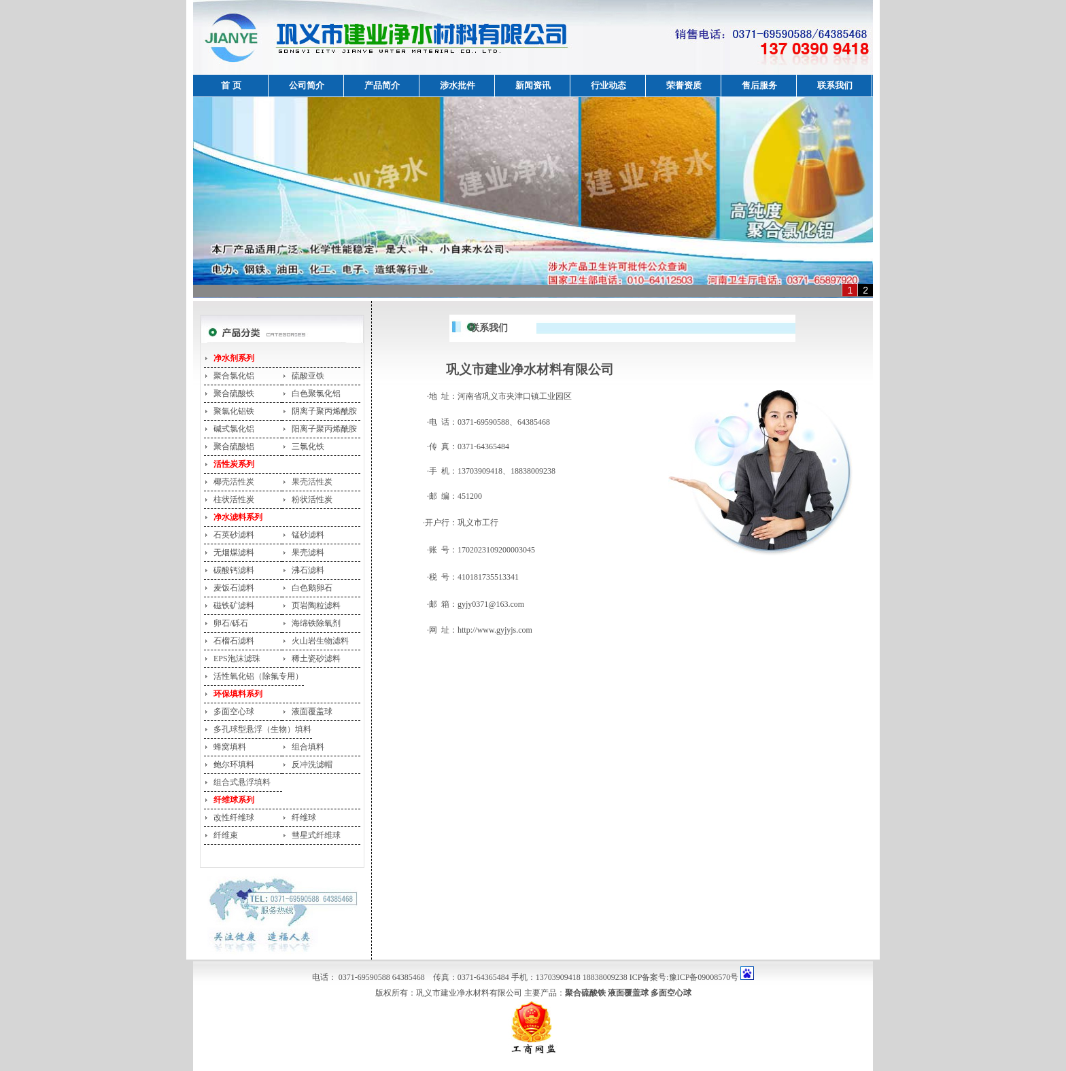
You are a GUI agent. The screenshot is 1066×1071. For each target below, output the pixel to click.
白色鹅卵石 (312, 588)
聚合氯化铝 (233, 376)
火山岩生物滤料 (320, 641)
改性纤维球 (233, 817)
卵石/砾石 (230, 623)
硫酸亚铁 (308, 376)
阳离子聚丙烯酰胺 (324, 429)
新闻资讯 (533, 85)
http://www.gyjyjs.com (495, 630)
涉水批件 (457, 85)
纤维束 (225, 835)
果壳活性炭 (312, 482)
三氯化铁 (308, 446)
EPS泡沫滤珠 (236, 658)
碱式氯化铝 (233, 429)
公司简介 (306, 85)
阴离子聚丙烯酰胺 (324, 411)
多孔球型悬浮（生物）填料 (262, 729)
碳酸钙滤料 (233, 570)
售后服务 (759, 85)
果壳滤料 (308, 552)
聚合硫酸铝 (233, 446)
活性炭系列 (233, 464)
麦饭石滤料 (233, 588)
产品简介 (382, 85)
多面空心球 (233, 711)
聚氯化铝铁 (233, 411)
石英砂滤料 (233, 535)
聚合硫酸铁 (233, 393)
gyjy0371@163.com (491, 604)
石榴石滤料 (233, 641)
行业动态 (608, 85)
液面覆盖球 (312, 711)
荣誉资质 (684, 85)
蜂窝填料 (229, 747)
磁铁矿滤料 (233, 605)
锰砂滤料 (308, 535)
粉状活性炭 (312, 499)
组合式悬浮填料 (242, 782)
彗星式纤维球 (316, 835)
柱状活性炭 (233, 499)
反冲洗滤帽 (312, 764)
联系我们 (835, 85)
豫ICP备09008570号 (704, 977)
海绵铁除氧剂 (316, 623)
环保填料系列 (237, 694)
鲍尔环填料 (233, 764)
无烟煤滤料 (233, 552)
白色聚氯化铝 (316, 393)
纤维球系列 (233, 800)
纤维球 (304, 817)
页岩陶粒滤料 (316, 605)
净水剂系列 (233, 358)
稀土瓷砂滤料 (316, 658)
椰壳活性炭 (233, 482)
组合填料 (308, 747)
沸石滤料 (308, 570)
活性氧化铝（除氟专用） (258, 676)
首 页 (231, 85)
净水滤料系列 (237, 517)
